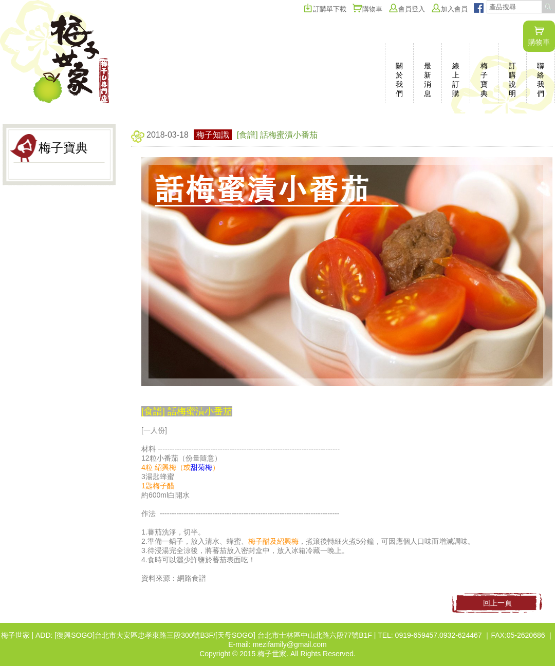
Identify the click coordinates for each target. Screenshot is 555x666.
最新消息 (427, 80)
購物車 (539, 36)
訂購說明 (512, 80)
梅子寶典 (484, 80)
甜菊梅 (201, 467)
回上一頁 (497, 603)
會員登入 (406, 9)
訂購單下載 (324, 9)
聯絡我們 (540, 80)
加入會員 (449, 9)
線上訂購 (455, 80)
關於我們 (399, 80)
